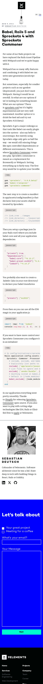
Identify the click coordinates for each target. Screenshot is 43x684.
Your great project (18, 527)
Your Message (11, 549)
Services (6, 671)
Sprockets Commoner (20, 152)
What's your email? (14, 537)
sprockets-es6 (12, 107)
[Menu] (21, 5)
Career (25, 679)
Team (24, 674)
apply (16, 413)
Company (26, 671)
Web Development (10, 681)
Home (4, 666)
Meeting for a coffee (19, 531)
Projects (26, 666)
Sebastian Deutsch (15, 26)
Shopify (9, 399)
